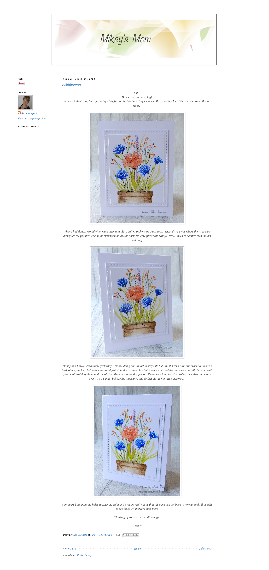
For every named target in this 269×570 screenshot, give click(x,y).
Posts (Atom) (84, 555)
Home (137, 548)
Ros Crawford (80, 534)
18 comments (105, 534)
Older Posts (205, 548)
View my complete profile (31, 118)
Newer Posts (69, 548)
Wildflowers (71, 85)
